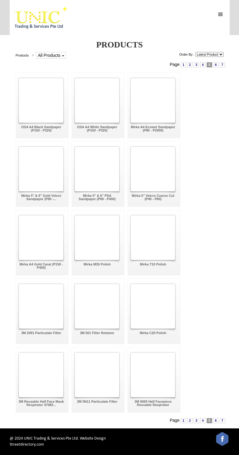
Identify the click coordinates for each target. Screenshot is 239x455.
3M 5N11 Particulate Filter (97, 401)
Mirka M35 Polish (97, 264)
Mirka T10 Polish (153, 264)
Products (22, 55)
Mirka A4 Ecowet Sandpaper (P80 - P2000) (153, 128)
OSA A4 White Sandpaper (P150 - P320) (97, 128)
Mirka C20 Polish (153, 333)
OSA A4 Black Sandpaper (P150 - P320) (41, 128)
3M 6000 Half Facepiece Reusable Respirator (153, 403)
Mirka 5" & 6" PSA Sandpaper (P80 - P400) (97, 197)
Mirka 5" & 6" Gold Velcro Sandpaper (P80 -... (41, 197)
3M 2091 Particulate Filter (41, 333)
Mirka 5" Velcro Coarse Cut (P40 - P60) (153, 197)
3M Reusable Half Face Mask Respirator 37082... (41, 403)
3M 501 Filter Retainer (97, 333)
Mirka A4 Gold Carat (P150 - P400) (41, 265)
